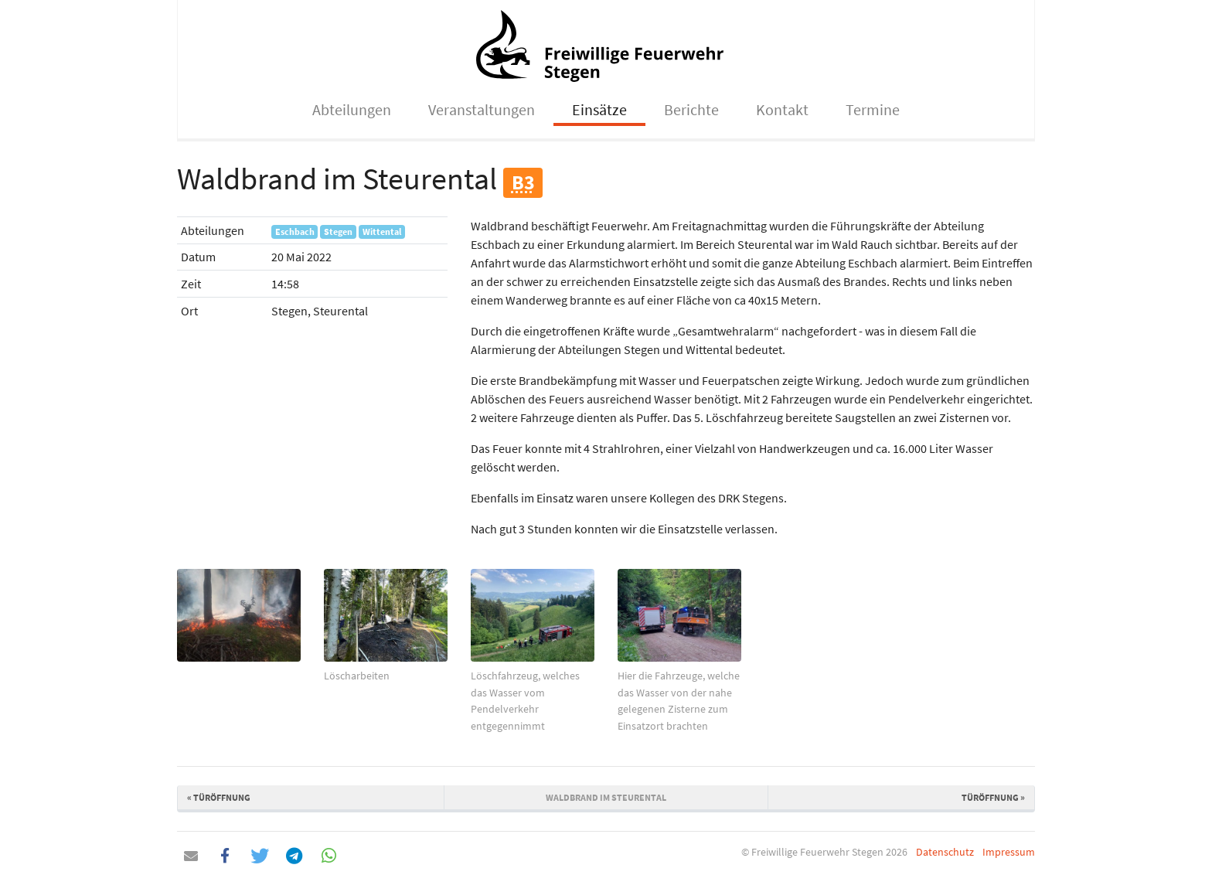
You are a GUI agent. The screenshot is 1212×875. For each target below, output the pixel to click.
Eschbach (295, 231)
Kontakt (782, 109)
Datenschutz (945, 852)
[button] (190, 855)
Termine (873, 109)
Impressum (1008, 852)
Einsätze (599, 109)
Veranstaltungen (481, 109)
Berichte (691, 109)
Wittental (382, 231)
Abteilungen (351, 109)
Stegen (338, 231)
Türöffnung (218, 797)
